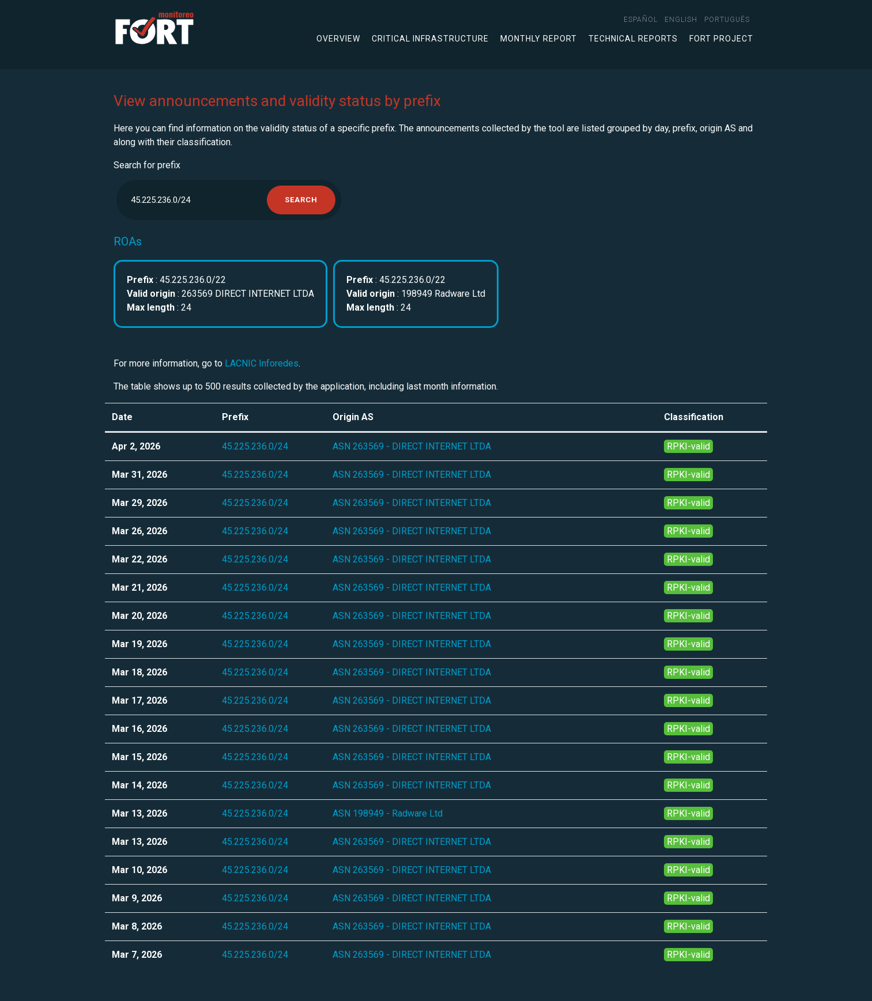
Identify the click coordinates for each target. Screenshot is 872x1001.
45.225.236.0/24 (255, 446)
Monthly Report (538, 38)
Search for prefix (147, 165)
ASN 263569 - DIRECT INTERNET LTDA (412, 446)
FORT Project (721, 38)
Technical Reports (633, 38)
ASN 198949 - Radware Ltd (388, 813)
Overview (338, 38)
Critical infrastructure (430, 38)
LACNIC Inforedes (262, 363)
